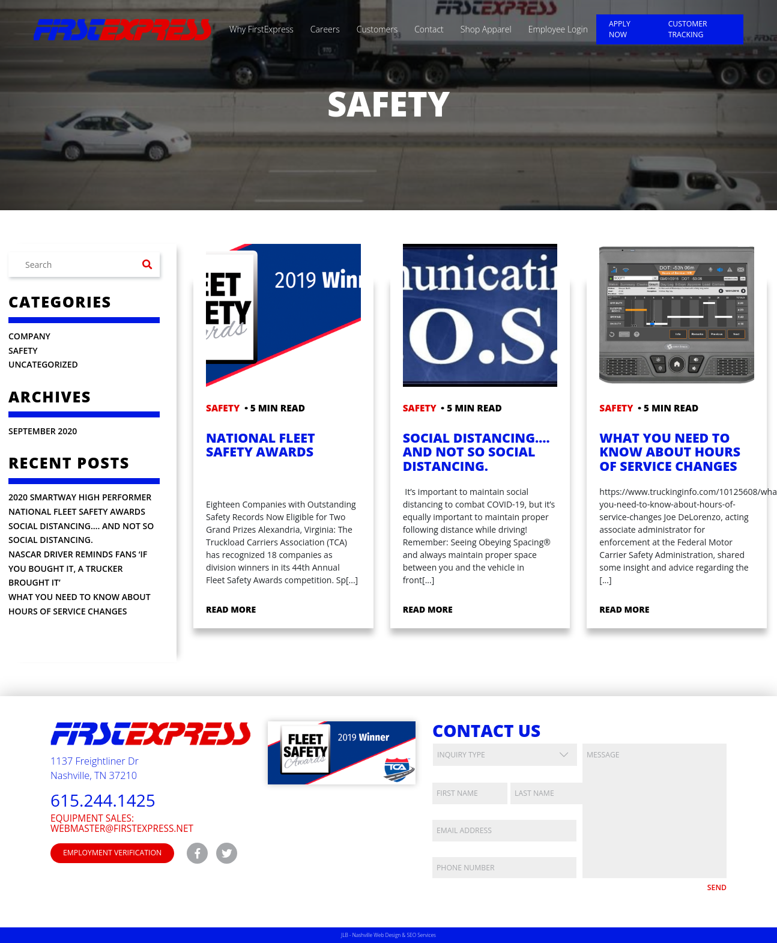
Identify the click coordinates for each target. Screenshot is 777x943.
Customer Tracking (687, 29)
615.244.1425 (103, 800)
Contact (429, 29)
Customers (377, 29)
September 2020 (42, 431)
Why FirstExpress (261, 29)
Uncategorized (43, 364)
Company (29, 336)
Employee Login (558, 29)
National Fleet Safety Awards (76, 511)
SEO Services (421, 935)
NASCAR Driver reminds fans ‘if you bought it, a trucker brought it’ (77, 568)
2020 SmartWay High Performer (79, 497)
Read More (231, 609)
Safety (22, 350)
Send (717, 887)
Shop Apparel (486, 29)
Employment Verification (112, 852)
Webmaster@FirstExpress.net (121, 828)
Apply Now (619, 29)
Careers (325, 29)
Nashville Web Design (376, 935)
